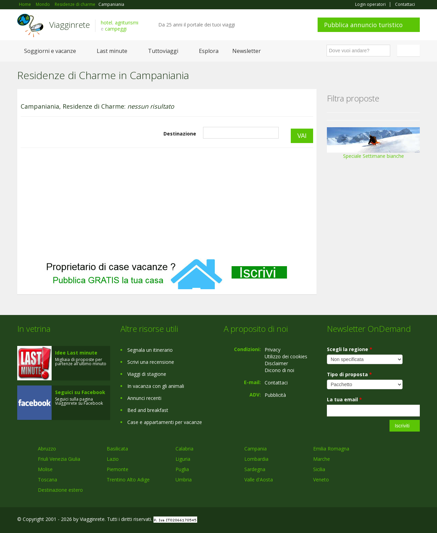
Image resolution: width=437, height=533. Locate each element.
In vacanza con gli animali (155, 386)
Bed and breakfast (147, 410)
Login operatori (370, 4)
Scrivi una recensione (150, 362)
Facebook (368, 520)
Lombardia (256, 459)
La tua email (344, 399)
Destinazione (179, 133)
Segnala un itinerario (150, 350)
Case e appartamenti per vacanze (164, 422)
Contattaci (405, 4)
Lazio (113, 459)
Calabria (184, 448)
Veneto (321, 479)
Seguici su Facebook (80, 392)
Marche (321, 459)
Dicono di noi (279, 370)
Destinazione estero (60, 490)
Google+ (382, 520)
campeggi (116, 28)
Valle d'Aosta (258, 479)
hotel (106, 22)
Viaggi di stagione (146, 374)
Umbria (183, 479)
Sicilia (319, 469)
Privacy (272, 349)
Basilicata (117, 448)
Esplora (208, 51)
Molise (45, 469)
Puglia (182, 469)
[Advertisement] (167, 203)
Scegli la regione (349, 349)
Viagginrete (69, 24)
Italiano (409, 50)
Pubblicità (275, 395)
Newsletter (246, 51)
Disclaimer (276, 363)
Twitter (400, 520)
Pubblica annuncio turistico (363, 25)
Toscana (47, 479)
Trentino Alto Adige (128, 479)
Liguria (182, 459)
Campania (255, 448)
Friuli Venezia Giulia (59, 459)
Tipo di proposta (349, 374)
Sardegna (254, 469)
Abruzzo (47, 448)
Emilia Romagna (331, 448)
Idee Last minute (76, 352)
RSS (416, 520)
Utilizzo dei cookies (286, 356)
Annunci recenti (144, 398)
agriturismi (126, 22)
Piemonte (117, 469)
